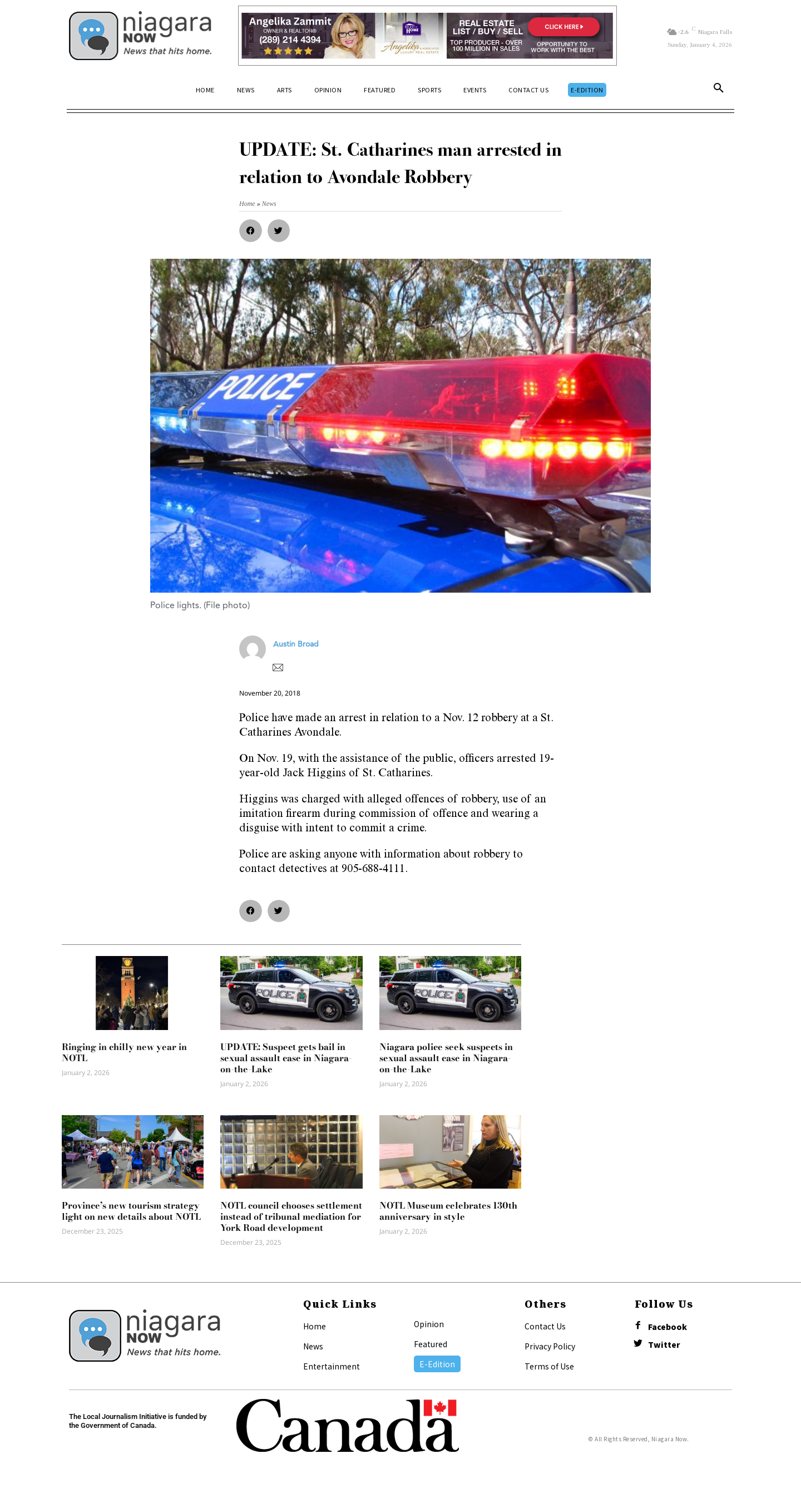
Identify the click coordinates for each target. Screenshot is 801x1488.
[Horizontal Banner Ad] (427, 35)
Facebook (667, 1327)
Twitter (664, 1344)
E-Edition (437, 1363)
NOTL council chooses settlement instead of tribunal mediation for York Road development (291, 1216)
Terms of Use (549, 1366)
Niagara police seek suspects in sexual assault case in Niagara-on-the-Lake (446, 1058)
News (313, 1346)
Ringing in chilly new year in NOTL (124, 1052)
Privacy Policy (550, 1346)
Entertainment (331, 1366)
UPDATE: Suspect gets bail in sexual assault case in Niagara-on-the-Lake (286, 1058)
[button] (718, 90)
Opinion (429, 1323)
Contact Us (545, 1326)
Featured (430, 1343)
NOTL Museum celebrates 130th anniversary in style (448, 1211)
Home (314, 1326)
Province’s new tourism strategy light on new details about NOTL (131, 1211)
